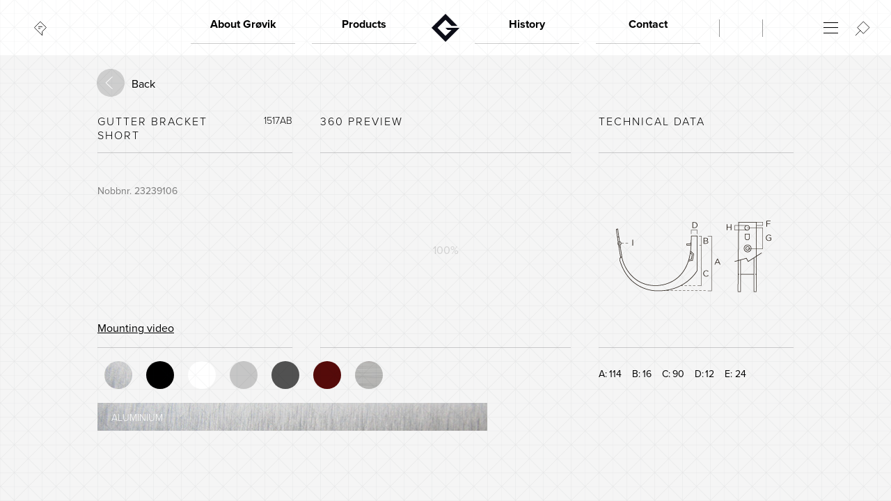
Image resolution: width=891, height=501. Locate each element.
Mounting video (135, 328)
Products (364, 24)
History (527, 24)
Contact (648, 24)
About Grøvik (243, 24)
